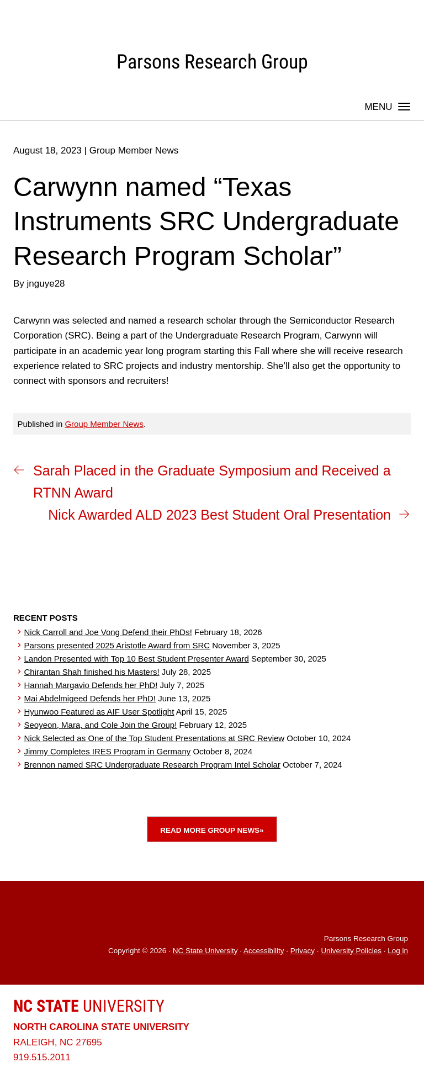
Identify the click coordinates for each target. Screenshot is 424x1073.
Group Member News (104, 424)
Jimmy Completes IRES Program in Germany (107, 751)
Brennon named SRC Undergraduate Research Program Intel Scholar (152, 764)
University (89, 1006)
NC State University (205, 951)
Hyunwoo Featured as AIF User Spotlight (99, 711)
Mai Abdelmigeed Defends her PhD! (90, 698)
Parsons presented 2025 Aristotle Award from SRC (117, 645)
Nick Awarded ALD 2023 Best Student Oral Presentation (219, 514)
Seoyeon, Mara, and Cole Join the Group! (100, 725)
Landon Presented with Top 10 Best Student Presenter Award (136, 658)
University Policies (351, 951)
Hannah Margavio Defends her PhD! (91, 685)
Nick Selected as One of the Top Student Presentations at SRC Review (154, 738)
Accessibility (263, 951)
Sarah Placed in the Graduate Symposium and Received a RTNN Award (212, 481)
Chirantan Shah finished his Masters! (92, 671)
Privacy (302, 951)
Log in (398, 951)
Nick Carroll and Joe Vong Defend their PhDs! (108, 632)
